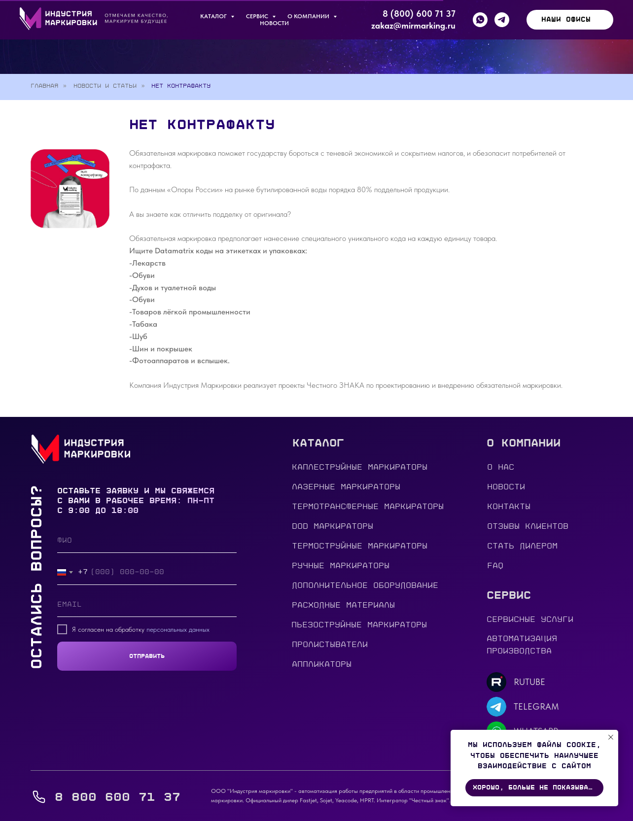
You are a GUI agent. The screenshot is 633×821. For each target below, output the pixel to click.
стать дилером (522, 546)
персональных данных (178, 629)
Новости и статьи (105, 85)
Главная (44, 85)
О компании (309, 16)
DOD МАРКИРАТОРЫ (332, 526)
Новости (274, 23)
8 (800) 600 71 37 (419, 13)
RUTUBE (529, 682)
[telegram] (501, 19)
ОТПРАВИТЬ (147, 655)
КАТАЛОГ (214, 16)
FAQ (495, 565)
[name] (147, 540)
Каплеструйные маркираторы (359, 467)
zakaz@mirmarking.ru (413, 25)
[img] (496, 682)
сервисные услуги (530, 619)
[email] (147, 604)
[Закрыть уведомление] (611, 737)
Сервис (258, 16)
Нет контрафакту (181, 85)
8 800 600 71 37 (117, 797)
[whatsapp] (480, 19)
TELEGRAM (536, 706)
